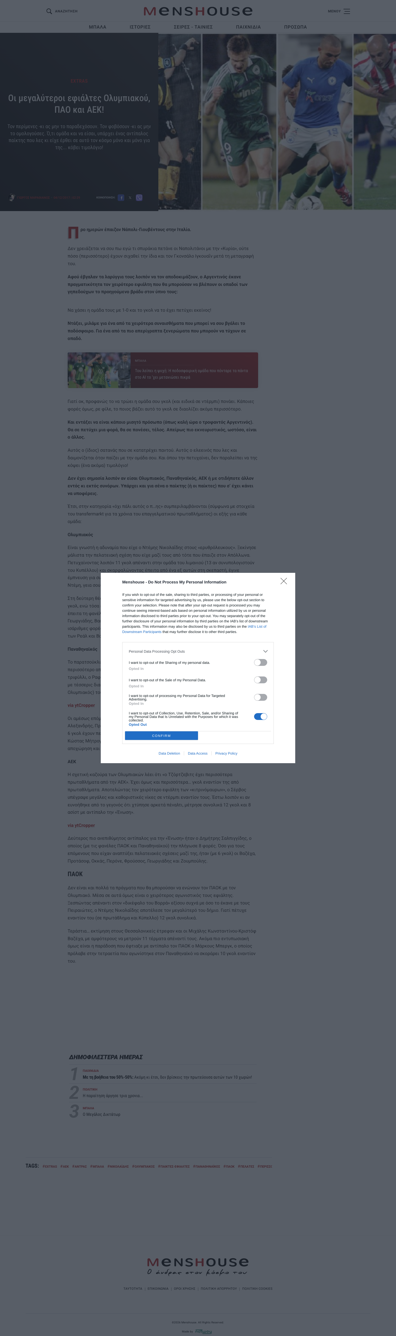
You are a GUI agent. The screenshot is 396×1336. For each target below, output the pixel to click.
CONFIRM (161, 736)
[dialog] (198, 668)
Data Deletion (169, 753)
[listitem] (198, 651)
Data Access (198, 753)
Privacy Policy (226, 753)
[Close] (285, 582)
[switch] (260, 662)
